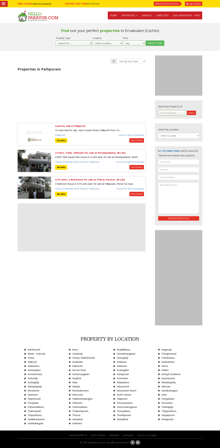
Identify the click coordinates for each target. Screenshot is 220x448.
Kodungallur (123, 370)
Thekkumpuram (80, 411)
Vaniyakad (77, 419)
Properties (129, 15)
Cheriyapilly (122, 357)
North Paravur (81, 161)
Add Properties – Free (186, 15)
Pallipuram (60, 135)
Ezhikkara (121, 361)
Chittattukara (168, 357)
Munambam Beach (126, 390)
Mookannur (33, 390)
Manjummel (123, 386)
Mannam (166, 386)
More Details (136, 140)
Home (113, 15)
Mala (74, 382)
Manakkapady (168, 382)
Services (147, 15)
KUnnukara (122, 378)
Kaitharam (77, 365)
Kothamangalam (80, 374)
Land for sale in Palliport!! (70, 125)
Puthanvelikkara (36, 406)
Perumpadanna (124, 402)
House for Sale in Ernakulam (130, 161)
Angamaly (166, 349)
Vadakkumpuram (36, 419)
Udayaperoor (168, 415)
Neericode (77, 394)
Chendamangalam (126, 353)
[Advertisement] (82, 96)
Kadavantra (33, 365)
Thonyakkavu (123, 411)
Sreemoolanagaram (127, 406)
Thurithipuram (124, 415)
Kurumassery (168, 378)
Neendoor (33, 394)
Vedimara (77, 423)
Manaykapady (35, 386)
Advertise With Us (78, 435)
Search (191, 112)
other (164, 394)
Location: (97, 38)
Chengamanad (168, 353)
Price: (125, 38)
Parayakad (33, 402)
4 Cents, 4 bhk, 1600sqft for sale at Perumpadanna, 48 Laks (90, 152)
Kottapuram (123, 374)
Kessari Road (79, 370)
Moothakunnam (80, 390)
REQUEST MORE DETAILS (178, 218)
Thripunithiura (35, 415)
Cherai (58, 161)
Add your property (42, 3)
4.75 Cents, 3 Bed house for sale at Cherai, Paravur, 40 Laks (90, 179)
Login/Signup (194, 3)
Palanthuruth (34, 398)
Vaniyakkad (122, 419)
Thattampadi (34, 411)
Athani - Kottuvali (36, 353)
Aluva (75, 349)
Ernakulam (68, 161)
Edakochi (32, 361)
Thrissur (76, 415)
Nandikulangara (169, 390)
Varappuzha (167, 419)
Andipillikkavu (123, 349)
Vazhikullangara (35, 423)
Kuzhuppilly (33, 382)
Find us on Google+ (147, 435)
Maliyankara (123, 382)
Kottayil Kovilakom (171, 374)
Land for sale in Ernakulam (131, 135)
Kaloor (164, 365)
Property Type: (63, 38)
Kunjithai (76, 378)
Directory (162, 15)
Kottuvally (33, 378)
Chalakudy (77, 353)
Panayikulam (167, 398)
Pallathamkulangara (82, 398)
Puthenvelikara (79, 406)
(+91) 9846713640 (170, 150)
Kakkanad (122, 365)
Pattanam (77, 402)
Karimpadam (34, 370)
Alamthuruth (34, 349)
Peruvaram (167, 402)
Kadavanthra (167, 361)
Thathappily (167, 406)
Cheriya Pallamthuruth (83, 357)
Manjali (76, 386)
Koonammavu (35, 374)
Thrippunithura (168, 411)
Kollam (165, 370)
